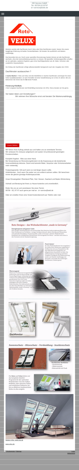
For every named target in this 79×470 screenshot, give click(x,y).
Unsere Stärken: (12, 145)
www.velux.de (10, 444)
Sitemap (18, 451)
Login (73, 451)
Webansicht (71, 453)
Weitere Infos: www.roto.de (14, 440)
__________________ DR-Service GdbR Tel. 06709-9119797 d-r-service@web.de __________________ (39, 5)
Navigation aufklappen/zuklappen (39, 14)
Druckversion (9, 451)
